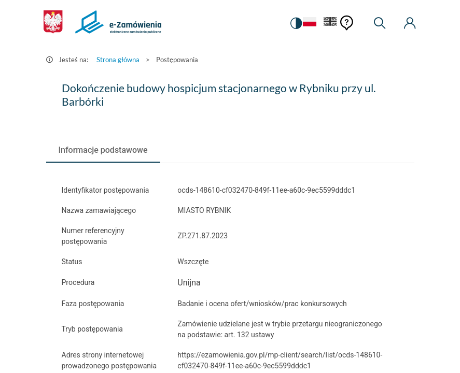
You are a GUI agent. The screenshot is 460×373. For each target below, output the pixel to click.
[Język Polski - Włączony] (308, 23)
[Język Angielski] (330, 23)
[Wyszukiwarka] (379, 23)
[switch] (294, 23)
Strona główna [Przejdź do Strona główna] (118, 59)
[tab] (103, 150)
